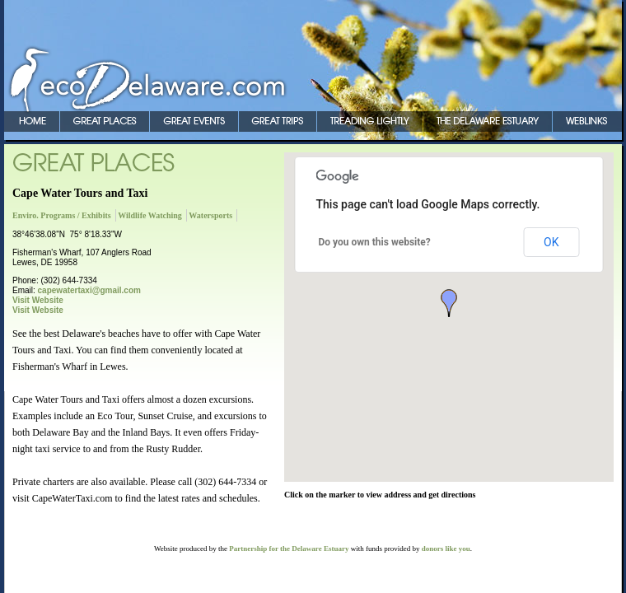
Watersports (210, 215)
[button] (449, 303)
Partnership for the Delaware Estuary (288, 548)
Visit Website (37, 300)
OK (551, 242)
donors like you (446, 548)
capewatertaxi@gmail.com (89, 290)
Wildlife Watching (150, 215)
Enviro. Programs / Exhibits (61, 215)
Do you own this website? (375, 242)
